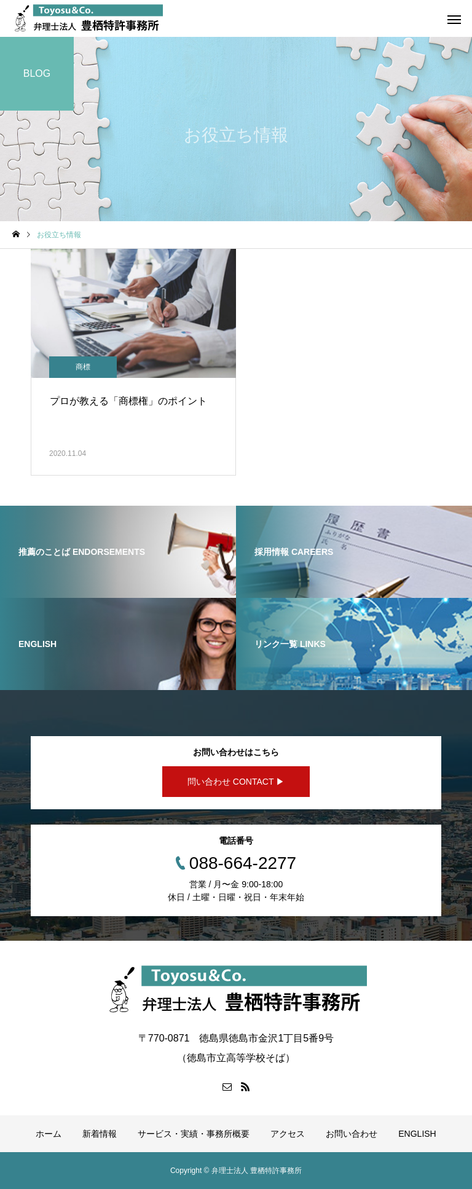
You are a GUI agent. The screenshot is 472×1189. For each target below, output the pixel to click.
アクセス (287, 1134)
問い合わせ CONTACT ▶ (236, 782)
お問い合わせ (351, 1134)
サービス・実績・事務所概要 (194, 1134)
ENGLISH (417, 1134)
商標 (83, 367)
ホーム (48, 1134)
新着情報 (99, 1134)
